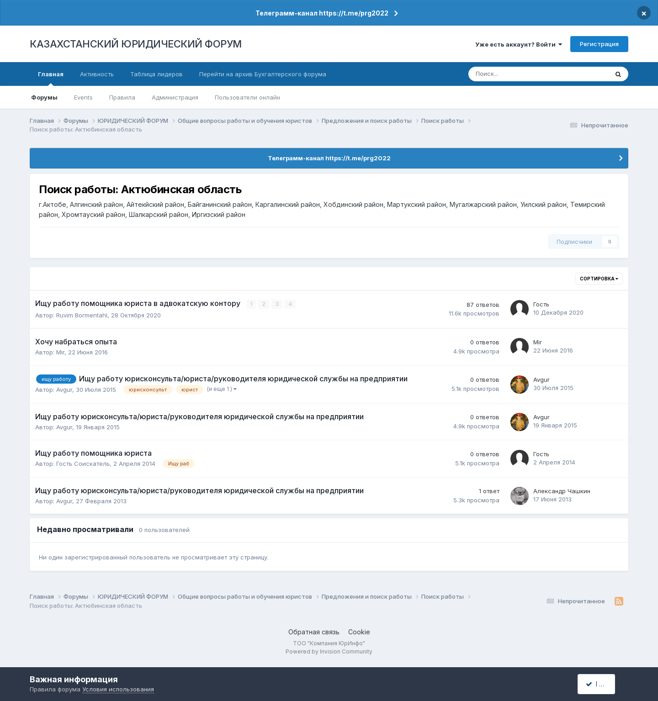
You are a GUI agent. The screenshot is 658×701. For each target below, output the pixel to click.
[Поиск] (508, 74)
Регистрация (599, 43)
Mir (60, 352)
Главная (51, 78)
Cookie (359, 632)
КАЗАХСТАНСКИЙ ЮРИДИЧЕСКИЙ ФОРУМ (136, 44)
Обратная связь (314, 632)
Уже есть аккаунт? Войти (518, 44)
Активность (97, 74)
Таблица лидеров (156, 74)
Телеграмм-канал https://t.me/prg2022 (321, 13)
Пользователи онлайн (247, 97)
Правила (122, 97)
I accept (601, 684)
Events (83, 97)
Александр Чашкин (561, 490)
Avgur (64, 389)
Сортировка (599, 278)
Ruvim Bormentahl (81, 314)
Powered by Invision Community (329, 651)
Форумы (44, 97)
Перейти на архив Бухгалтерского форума (262, 74)
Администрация (175, 97)
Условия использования (118, 689)
